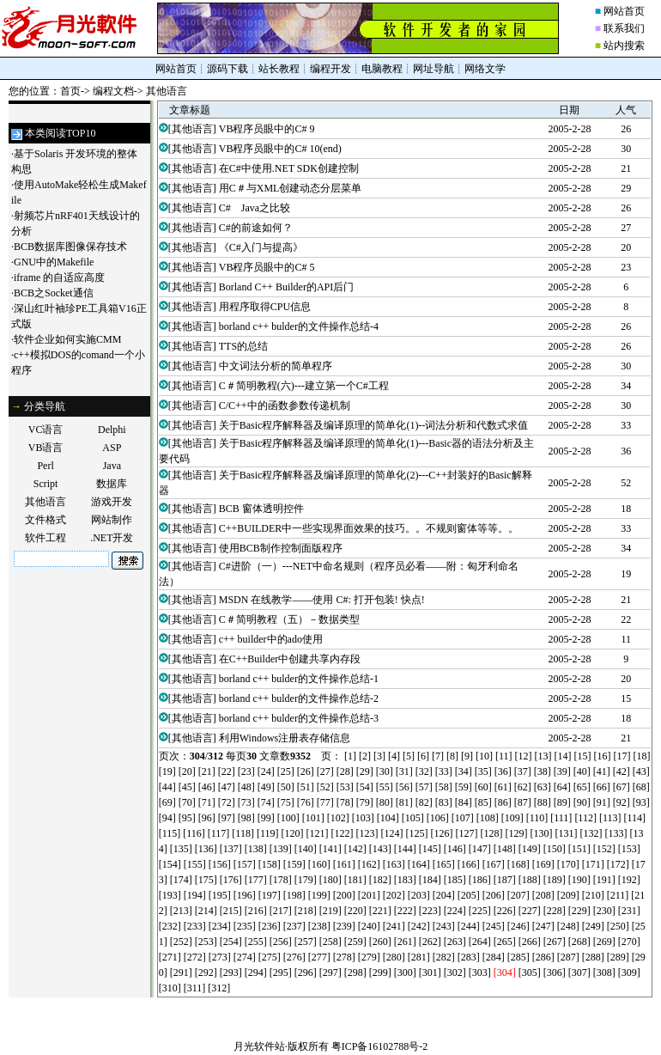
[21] (206, 771)
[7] (438, 756)
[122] (341, 833)
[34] (463, 771)
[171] (593, 864)
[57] (424, 787)
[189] (554, 880)
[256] (281, 942)
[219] (330, 911)
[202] (394, 895)
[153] (629, 849)
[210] (593, 895)
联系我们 (624, 28)
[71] (206, 802)
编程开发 (330, 69)
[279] (369, 957)
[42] (621, 771)
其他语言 (166, 91)
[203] (419, 895)
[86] (503, 802)
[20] (187, 771)
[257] (305, 942)
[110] (537, 818)
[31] (404, 771)
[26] (305, 771)
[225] (480, 911)
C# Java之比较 (254, 208)
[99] (266, 818)
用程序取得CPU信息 (265, 307)
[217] (281, 911)
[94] (167, 818)
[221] (380, 911)
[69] (167, 802)
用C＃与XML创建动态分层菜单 (290, 188)
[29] (364, 771)
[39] (562, 771)
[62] (522, 787)
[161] (344, 864)
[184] (430, 880)
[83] (443, 802)
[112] (585, 818)
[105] (413, 818)
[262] (430, 942)
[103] (363, 818)
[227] (529, 911)
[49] (266, 787)
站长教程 (279, 69)
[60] (483, 787)
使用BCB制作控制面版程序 (281, 548)
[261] (405, 942)
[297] (330, 973)
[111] (561, 818)
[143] (380, 849)
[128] (491, 833)
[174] (181, 880)
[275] (269, 957)
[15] (582, 756)
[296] (305, 973)
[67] (621, 787)
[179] (305, 880)
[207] (518, 895)
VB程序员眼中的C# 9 (267, 129)
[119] (268, 833)
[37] (522, 771)
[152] (604, 849)
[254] (231, 942)
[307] (579, 973)
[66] (601, 787)
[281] (419, 957)
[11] (503, 756)
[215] (231, 911)
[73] (246, 802)
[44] (167, 787)
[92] (621, 802)
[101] (313, 818)
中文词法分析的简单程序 (275, 366)
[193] (170, 895)
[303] (480, 973)
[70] (187, 802)
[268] (579, 942)
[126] (441, 833)
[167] (493, 864)
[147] (480, 849)
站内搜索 (624, 46)
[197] (269, 895)
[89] (562, 802)
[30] (384, 771)
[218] (305, 911)
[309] (629, 973)
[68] (641, 787)
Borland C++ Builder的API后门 (287, 287)
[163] (394, 864)
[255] (256, 942)
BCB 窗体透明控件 (261, 509)
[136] (206, 849)
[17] (622, 756)
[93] (641, 802)
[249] (593, 926)
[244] (469, 926)
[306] (554, 973)
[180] (330, 880)
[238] (319, 926)
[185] (455, 880)
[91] (601, 802)
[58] (443, 787)
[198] (294, 895)
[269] (604, 942)
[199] (319, 895)
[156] (220, 864)
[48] (246, 787)
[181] (355, 880)
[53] (345, 787)
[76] (305, 802)
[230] (604, 911)
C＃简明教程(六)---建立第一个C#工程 (304, 386)
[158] (269, 864)
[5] (409, 756)
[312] (219, 988)
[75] (285, 802)
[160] (319, 864)
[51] (305, 787)
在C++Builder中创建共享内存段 (290, 659)
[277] (319, 957)
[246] (518, 926)
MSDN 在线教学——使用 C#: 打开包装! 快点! (322, 600)
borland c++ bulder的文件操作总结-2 (299, 698)
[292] (206, 973)
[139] (281, 849)
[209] (568, 895)
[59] (463, 787)
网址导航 (433, 69)
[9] (467, 756)
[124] (391, 833)
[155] (195, 864)
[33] (443, 771)
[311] (195, 988)
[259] (355, 942)
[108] (487, 818)
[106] (438, 818)
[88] (542, 802)
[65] (582, 787)
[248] (568, 926)
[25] (285, 771)
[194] (195, 895)
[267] (554, 942)
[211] (618, 895)
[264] (480, 942)
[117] (219, 833)
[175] (206, 880)
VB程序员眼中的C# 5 (267, 267)
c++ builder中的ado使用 (271, 639)
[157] (244, 864)
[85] (483, 802)
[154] (170, 864)
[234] (220, 926)
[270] (629, 942)
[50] (285, 787)
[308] (604, 973)
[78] (345, 802)
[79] (364, 802)
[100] (288, 818)
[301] (430, 973)
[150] (554, 849)
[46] (206, 787)
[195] (220, 895)
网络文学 (485, 69)
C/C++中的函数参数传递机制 (284, 405)
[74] (266, 802)
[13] (543, 756)
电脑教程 (382, 69)
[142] (355, 849)
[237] (294, 926)
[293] (231, 973)
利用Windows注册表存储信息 (285, 738)
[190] (579, 880)
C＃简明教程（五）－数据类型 (289, 619)
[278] (344, 957)
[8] (452, 756)
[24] (266, 771)
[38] (542, 771)
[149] (529, 849)
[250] (618, 926)
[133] (615, 833)
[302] (455, 973)
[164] (419, 864)
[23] (246, 771)
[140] (305, 849)
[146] (455, 849)
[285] (518, 957)
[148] (505, 849)
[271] (170, 957)
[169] (543, 864)
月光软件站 (259, 1046)
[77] (325, 802)
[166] (469, 864)
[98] (246, 818)
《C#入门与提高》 (261, 247)
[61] (503, 787)
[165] (444, 864)
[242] (419, 926)
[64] (562, 787)
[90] (582, 802)
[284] (493, 957)
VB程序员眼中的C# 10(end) (280, 149)
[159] (294, 864)
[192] (629, 880)
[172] (618, 864)
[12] (523, 756)
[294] (256, 973)
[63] (542, 787)
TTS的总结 (243, 346)
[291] (181, 973)
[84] (463, 802)
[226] (505, 911)
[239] (344, 926)
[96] (206, 818)
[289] (618, 957)
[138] (256, 849)
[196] (244, 895)
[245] (493, 926)
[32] (424, 771)
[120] (292, 833)
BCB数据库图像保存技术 (70, 247)
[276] (294, 957)
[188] (529, 880)
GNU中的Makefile (54, 262)
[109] (512, 818)
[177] (256, 880)
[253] (206, 942)
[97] (226, 818)
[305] (529, 973)
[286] (543, 957)
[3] (379, 756)
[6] (423, 756)
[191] (604, 880)
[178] (281, 880)
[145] (430, 849)
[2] (365, 756)
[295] (281, 973)
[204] (444, 895)
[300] (405, 973)
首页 (70, 91)
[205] (469, 895)
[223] (430, 911)
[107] (463, 818)
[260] (380, 942)
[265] (505, 942)
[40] (582, 771)
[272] (195, 957)
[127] (466, 833)
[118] (243, 833)
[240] (369, 926)
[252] (181, 942)
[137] (231, 849)
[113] (610, 818)
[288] (593, 957)
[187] (505, 880)
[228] (554, 911)
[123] (366, 833)
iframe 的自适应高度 (59, 277)
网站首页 (624, 11)
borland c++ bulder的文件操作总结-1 (299, 679)
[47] (226, 787)
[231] (629, 911)
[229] (579, 911)
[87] (522, 802)
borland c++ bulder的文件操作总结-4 (299, 326)
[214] (206, 911)
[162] (369, 864)
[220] (355, 911)
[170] (568, 864)
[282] (444, 957)
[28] (345, 771)
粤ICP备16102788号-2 (379, 1046)
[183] (405, 880)
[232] (170, 926)
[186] (480, 880)
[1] (350, 756)
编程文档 (113, 91)
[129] (516, 833)
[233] (195, 926)
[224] (455, 911)
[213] (181, 911)
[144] (405, 849)
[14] (563, 756)
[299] (380, 973)
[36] (503, 771)
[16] (602, 756)
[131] (566, 833)
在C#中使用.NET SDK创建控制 (289, 168)
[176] (231, 880)
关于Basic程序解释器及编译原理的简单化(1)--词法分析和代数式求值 (374, 425)
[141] (330, 849)
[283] (469, 957)
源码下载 (227, 69)
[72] (226, 802)
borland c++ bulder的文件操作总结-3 (299, 718)
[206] (493, 895)
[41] (601, 771)
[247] (543, 926)
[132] (590, 833)
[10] (484, 756)
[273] (220, 957)
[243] (444, 926)
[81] (404, 802)
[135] (181, 849)
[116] (194, 833)
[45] (187, 787)
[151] (579, 849)
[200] (344, 895)
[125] (416, 833)
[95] (187, 818)
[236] (269, 926)
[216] (256, 911)
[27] (325, 771)
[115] (170, 833)
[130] (541, 833)
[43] (641, 771)
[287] (568, 957)
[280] (394, 957)
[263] (455, 942)
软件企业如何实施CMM (67, 339)
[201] (369, 895)
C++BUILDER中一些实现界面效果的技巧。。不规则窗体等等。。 (369, 528)
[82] (424, 802)
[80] (384, 802)
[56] (404, 787)
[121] (317, 833)
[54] (364, 787)
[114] (634, 818)
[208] (543, 895)
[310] (170, 988)
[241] (394, 926)
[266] (529, 942)
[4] (394, 756)
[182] (380, 880)
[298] (355, 973)
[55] (384, 787)
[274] (244, 957)
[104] (388, 818)
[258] (330, 942)
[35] (483, 771)
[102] (338, 818)
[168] (518, 864)
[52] (325, 787)
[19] (167, 771)
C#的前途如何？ (256, 228)
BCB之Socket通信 (54, 293)
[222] (405, 911)
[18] (642, 756)
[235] (244, 926)
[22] (226, 771)
